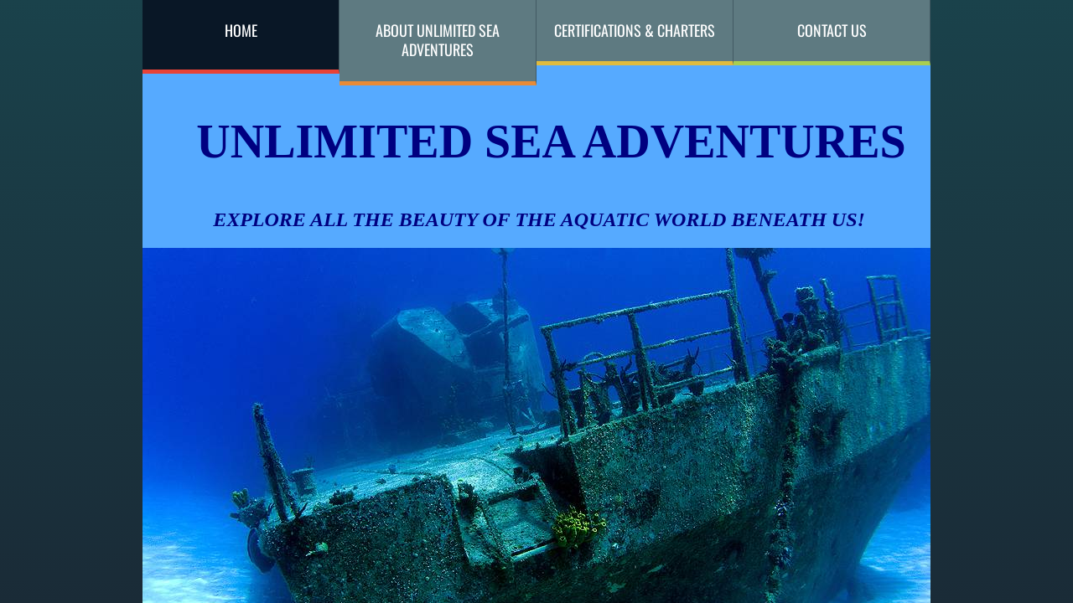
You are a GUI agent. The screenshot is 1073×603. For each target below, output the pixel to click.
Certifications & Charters (634, 30)
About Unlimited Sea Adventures (438, 39)
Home (241, 30)
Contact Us (832, 30)
